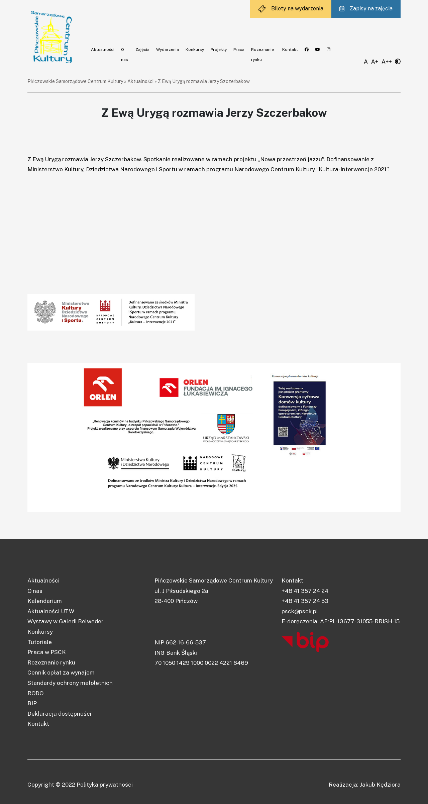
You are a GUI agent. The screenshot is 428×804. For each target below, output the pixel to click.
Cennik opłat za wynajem (61, 672)
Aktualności (102, 49)
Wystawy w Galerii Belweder (65, 621)
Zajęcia (142, 49)
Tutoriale (39, 642)
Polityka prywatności (105, 784)
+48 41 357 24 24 (305, 591)
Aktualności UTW (50, 611)
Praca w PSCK (46, 652)
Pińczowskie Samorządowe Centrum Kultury (75, 81)
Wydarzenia (167, 49)
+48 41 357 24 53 (305, 601)
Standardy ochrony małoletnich (70, 683)
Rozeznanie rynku (51, 662)
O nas (34, 591)
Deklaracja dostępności (59, 713)
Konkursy (195, 49)
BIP (32, 703)
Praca (238, 49)
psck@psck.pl (300, 611)
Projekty (219, 49)
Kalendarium (44, 601)
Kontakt (290, 49)
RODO (35, 693)
